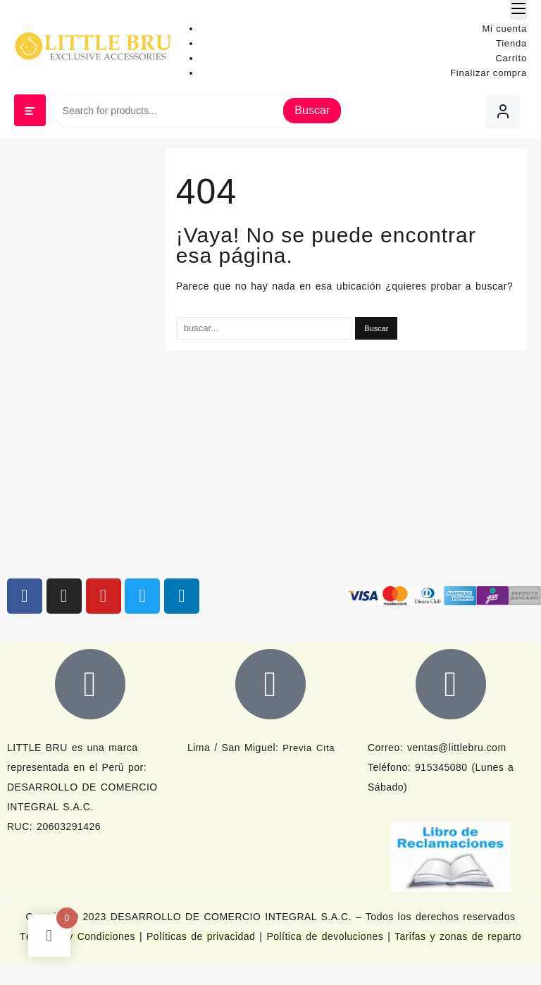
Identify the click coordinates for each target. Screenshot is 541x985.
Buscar (312, 110)
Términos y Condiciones (79, 936)
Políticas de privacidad (201, 936)
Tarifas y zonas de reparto (457, 936)
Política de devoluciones (324, 936)
